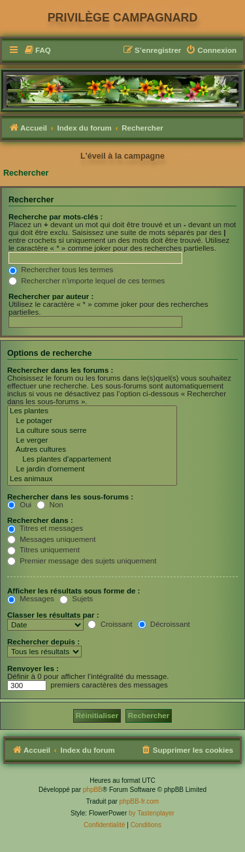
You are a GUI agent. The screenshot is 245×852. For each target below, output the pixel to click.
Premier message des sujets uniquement (81, 561)
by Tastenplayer (151, 813)
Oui (19, 505)
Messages (30, 599)
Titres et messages (45, 528)
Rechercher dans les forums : (60, 370)
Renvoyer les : (33, 668)
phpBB (93, 789)
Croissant (110, 624)
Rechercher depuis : (43, 642)
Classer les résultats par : (53, 615)
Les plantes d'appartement (92, 460)
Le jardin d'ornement (92, 470)
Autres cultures (92, 450)
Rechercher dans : (40, 520)
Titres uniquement (43, 550)
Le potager (92, 421)
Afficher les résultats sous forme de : (73, 591)
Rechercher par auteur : (50, 296)
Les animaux (92, 479)
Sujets (76, 599)
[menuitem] (37, 50)
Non (50, 505)
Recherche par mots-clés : (55, 217)
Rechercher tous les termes (60, 270)
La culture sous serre (92, 431)
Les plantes (92, 412)
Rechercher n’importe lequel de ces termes (86, 281)
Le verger (92, 441)
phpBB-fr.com (139, 801)
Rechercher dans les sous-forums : (70, 497)
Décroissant (164, 624)
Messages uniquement (51, 539)
